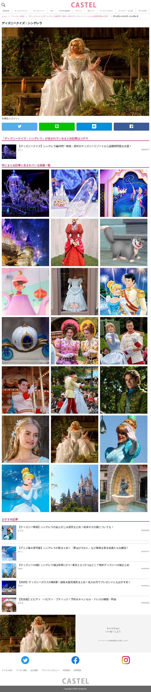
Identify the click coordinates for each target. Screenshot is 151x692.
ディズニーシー (39, 11)
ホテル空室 (142, 11)
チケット (79, 11)
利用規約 (66, 670)
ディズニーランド (21, 11)
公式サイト (14, 118)
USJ (51, 11)
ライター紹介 (7, 670)
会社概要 (34, 670)
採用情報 (77, 670)
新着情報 (6, 11)
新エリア (91, 11)
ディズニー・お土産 (125, 11)
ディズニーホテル (106, 11)
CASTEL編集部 (64, 11)
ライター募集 (21, 670)
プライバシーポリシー (50, 670)
